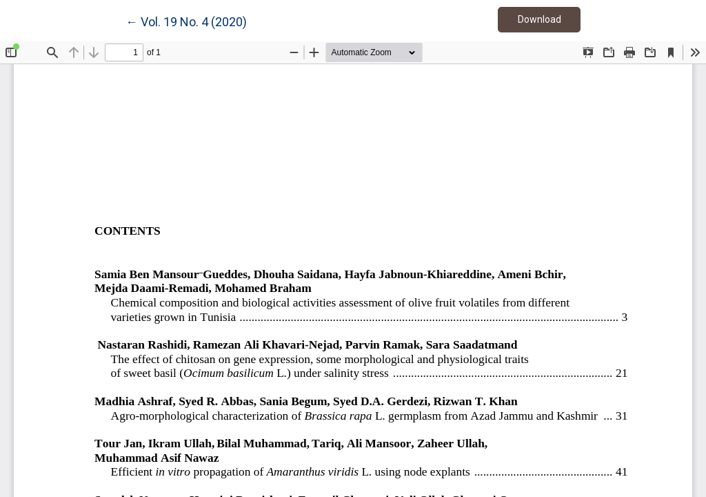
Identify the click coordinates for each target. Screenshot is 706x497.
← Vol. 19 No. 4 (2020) (186, 20)
